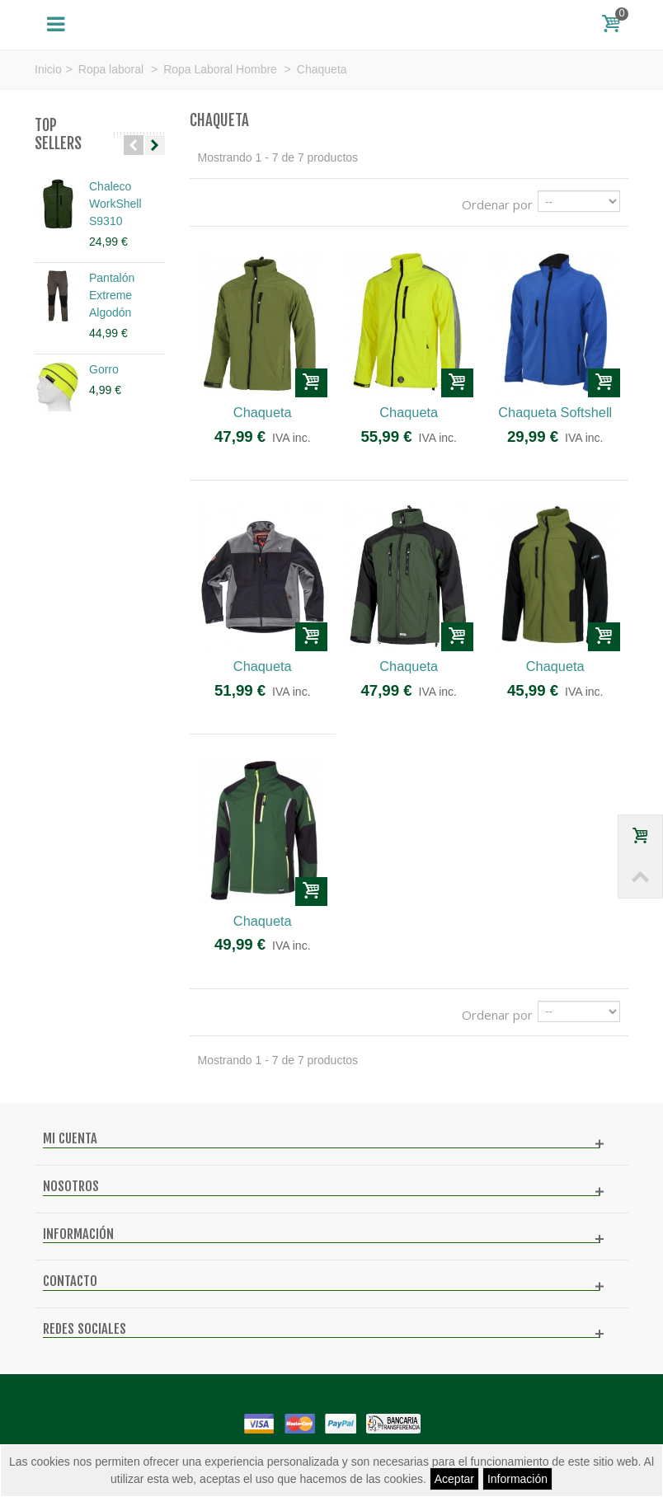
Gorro (104, 369)
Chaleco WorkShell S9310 (115, 204)
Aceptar (454, 1478)
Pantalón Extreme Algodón (111, 295)
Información (517, 1478)
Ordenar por (497, 204)
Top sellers (58, 134)
